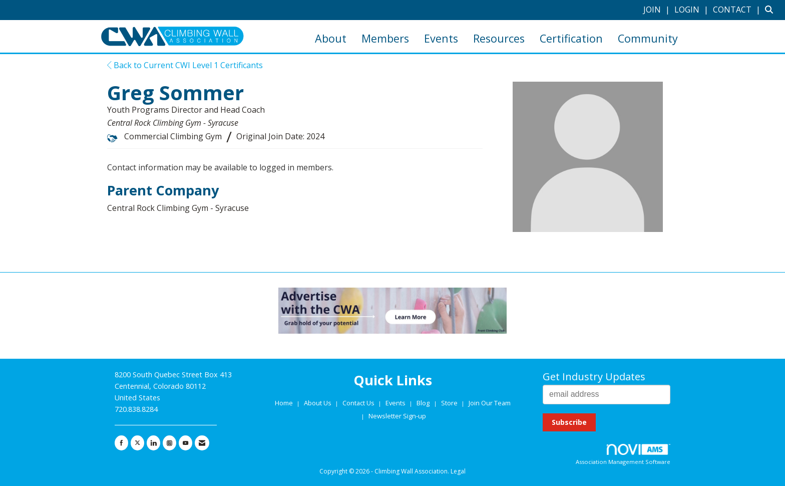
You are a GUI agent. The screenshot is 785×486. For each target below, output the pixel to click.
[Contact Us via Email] (202, 442)
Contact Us (359, 402)
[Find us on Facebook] (121, 442)
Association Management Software (623, 454)
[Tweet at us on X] (137, 442)
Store (450, 402)
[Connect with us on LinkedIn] (153, 442)
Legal (458, 471)
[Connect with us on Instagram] (169, 442)
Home (284, 402)
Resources (499, 38)
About (330, 38)
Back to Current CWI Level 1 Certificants (185, 65)
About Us (318, 402)
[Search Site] (771, 9)
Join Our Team (490, 402)
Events (441, 38)
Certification (571, 38)
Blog (423, 402)
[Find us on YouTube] (185, 442)
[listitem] (657, 9)
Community (648, 38)
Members (385, 38)
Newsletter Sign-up (397, 415)
